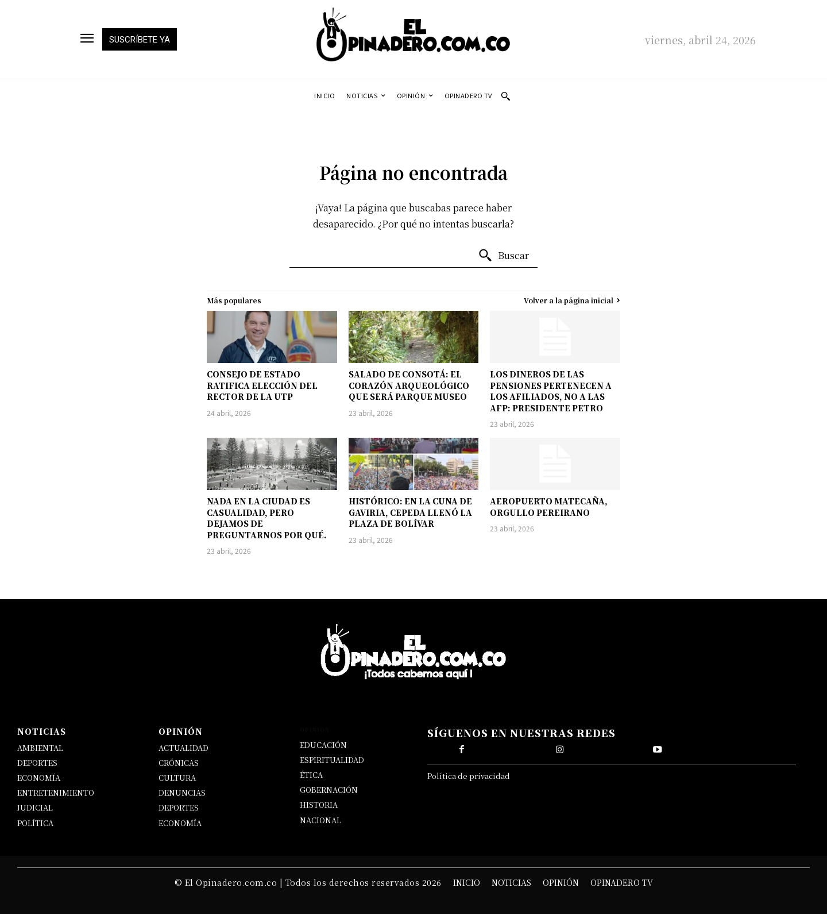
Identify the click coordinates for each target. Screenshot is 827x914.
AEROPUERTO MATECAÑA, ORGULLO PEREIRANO (549, 506)
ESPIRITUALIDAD (332, 759)
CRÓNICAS (179, 762)
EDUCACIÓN (323, 744)
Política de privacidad (468, 777)
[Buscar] (503, 256)
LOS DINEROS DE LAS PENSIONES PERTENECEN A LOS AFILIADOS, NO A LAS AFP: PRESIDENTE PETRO (551, 391)
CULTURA (177, 777)
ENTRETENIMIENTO (55, 792)
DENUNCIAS (182, 792)
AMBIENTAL (40, 747)
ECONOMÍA (38, 777)
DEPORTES (37, 762)
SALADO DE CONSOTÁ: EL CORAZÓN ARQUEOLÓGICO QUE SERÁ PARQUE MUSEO (409, 385)
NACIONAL (320, 820)
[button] (505, 96)
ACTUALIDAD (183, 747)
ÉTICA (311, 774)
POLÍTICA (35, 822)
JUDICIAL (35, 807)
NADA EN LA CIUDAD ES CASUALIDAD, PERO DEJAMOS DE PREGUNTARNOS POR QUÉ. (267, 518)
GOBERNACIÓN (329, 789)
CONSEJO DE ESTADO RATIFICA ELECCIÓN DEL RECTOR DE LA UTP (262, 385)
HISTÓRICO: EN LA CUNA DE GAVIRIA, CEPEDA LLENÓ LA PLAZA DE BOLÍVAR (410, 512)
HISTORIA (319, 804)
